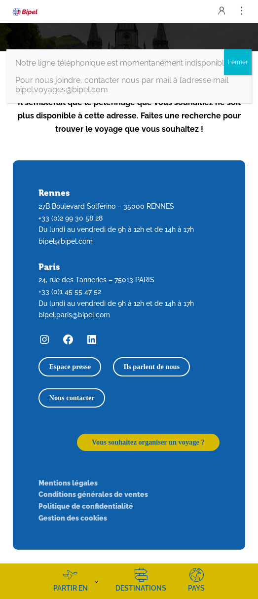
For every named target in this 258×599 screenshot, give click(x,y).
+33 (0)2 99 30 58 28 (70, 218)
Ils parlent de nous (151, 367)
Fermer (238, 62)
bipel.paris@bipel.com (74, 314)
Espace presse (70, 367)
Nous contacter (72, 398)
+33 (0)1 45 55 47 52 (69, 291)
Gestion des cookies (72, 518)
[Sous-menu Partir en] (96, 581)
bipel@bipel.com (65, 241)
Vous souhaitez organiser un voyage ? (148, 442)
